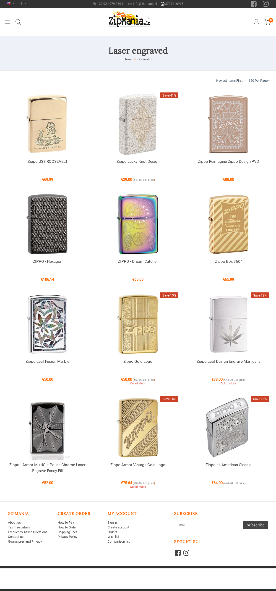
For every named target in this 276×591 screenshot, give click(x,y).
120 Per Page (259, 80)
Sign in (112, 522)
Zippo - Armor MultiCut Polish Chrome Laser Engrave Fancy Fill (47, 467)
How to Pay (66, 522)
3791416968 (172, 4)
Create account (118, 527)
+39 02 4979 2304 (108, 3)
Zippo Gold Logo (137, 361)
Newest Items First (230, 80)
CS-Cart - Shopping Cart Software (73, 570)
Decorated (145, 59)
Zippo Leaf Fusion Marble (47, 361)
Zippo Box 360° (228, 261)
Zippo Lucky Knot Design (138, 161)
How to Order (67, 527)
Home (128, 59)
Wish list (113, 536)
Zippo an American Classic (228, 464)
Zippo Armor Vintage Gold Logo (137, 464)
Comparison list (119, 541)
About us (14, 522)
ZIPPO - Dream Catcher (138, 261)
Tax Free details (19, 527)
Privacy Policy (67, 536)
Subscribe (256, 525)
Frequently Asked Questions (27, 532)
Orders (112, 532)
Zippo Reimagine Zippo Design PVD (228, 161)
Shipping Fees (67, 532)
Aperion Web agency (42, 573)
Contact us (15, 536)
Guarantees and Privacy (25, 541)
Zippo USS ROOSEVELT (48, 161)
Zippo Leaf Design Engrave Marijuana (228, 361)
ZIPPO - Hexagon (47, 261)
